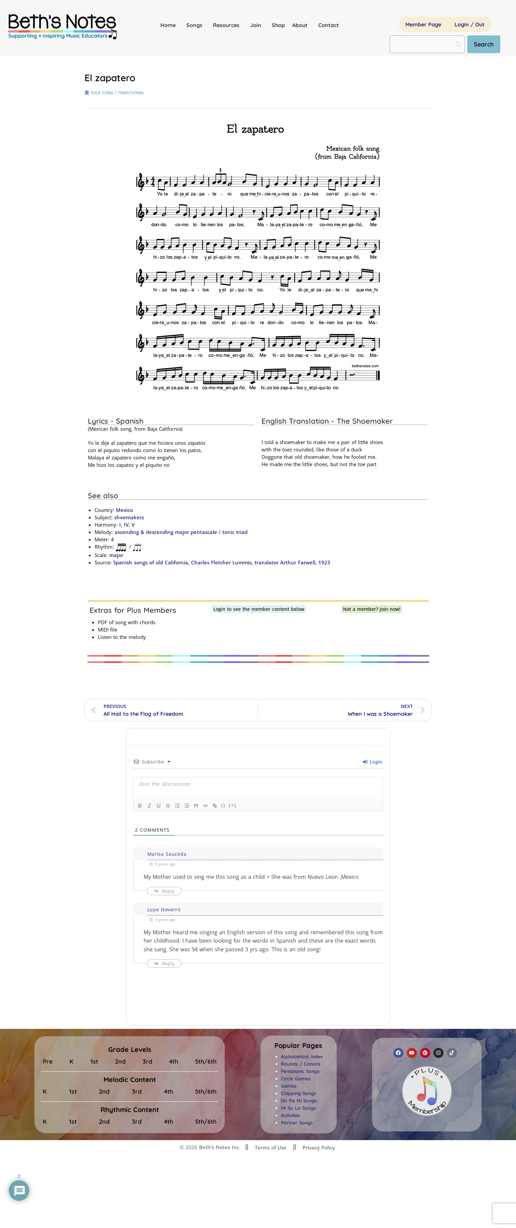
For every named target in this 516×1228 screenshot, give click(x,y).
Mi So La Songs (298, 1108)
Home (169, 25)
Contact (328, 25)
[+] (232, 805)
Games (289, 1086)
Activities (290, 1115)
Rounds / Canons (301, 1064)
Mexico (124, 510)
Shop (278, 25)
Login (372, 762)
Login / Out (470, 24)
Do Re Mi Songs (299, 1101)
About (301, 25)
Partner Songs (297, 1123)
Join (257, 25)
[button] (298, 1045)
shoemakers (129, 517)
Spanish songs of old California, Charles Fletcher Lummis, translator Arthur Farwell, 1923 (222, 562)
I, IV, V (126, 524)
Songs (196, 25)
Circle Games (296, 1079)
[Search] (483, 44)
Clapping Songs (298, 1093)
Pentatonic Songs (300, 1071)
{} (223, 805)
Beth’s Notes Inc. (218, 1147)
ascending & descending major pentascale (166, 532)
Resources (228, 25)
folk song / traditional (118, 93)
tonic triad (234, 532)
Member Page (423, 24)
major (116, 555)
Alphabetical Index (302, 1057)
